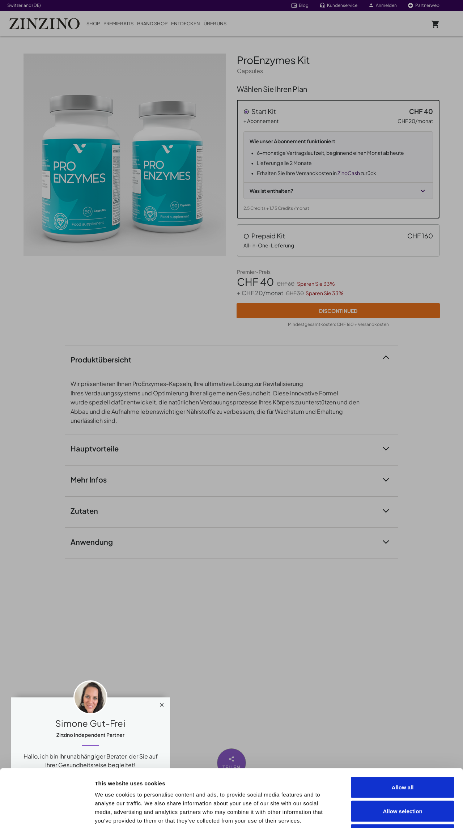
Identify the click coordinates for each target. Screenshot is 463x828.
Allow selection (402, 757)
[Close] (162, 703)
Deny (402, 780)
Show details (409, 814)
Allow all (403, 733)
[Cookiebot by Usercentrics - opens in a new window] (46, 813)
